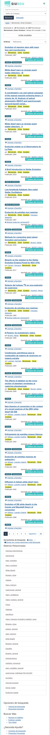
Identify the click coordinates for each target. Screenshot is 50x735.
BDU (7, 3)
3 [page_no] (13, 534)
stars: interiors (11, 634)
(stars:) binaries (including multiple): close (21, 619)
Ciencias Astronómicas (14, 551)
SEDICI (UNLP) (37, 57)
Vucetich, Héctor (37, 291)
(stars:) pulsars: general (14, 600)
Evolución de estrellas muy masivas (21, 212)
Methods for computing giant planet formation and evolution (21, 238)
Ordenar (7, 42)
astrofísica (9, 614)
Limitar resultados (25, 35)
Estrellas (9, 649)
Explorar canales (14, 720)
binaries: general (12, 653)
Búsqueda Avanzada (16, 709)
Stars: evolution (11, 565)
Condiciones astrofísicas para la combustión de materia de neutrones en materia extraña (23, 355)
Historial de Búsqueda (16, 707)
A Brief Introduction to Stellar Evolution (23, 169)
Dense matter (11, 688)
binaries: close (11, 575)
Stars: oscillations (12, 595)
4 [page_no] (17, 534)
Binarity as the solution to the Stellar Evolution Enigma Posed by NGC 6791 (22, 261)
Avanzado (20, 18)
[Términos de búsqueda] (25, 10)
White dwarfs (10, 570)
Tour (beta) (12, 722)
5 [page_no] (21, 534)
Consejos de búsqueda (17, 731)
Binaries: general (12, 644)
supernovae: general (13, 590)
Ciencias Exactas (12, 683)
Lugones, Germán (14, 361)
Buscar (8, 18)
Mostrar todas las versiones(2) (17, 222)
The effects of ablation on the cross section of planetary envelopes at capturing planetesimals (21, 383)
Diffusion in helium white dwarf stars (21, 482)
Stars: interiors (11, 585)
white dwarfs (10, 639)
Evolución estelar (12, 693)
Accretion (9, 678)
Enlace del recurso (34, 60)
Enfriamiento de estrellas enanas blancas (24, 434)
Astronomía (10, 556)
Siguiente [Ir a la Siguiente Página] (33, 534)
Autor (7, 23)
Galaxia (8, 580)
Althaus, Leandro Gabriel (17, 414)
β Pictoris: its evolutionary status (20, 333)
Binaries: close (11, 624)
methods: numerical (13, 663)
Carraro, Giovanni (14, 265)
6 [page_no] (25, 534)
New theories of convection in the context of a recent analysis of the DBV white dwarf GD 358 (24, 409)
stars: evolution (11, 561)
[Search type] (25, 14)
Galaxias (9, 609)
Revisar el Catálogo (15, 718)
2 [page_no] (9, 534)
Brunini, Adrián (36, 243)
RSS (30, 540)
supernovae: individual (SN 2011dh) (19, 673)
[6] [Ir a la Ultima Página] (41, 534)
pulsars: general (12, 629)
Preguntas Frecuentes (16, 733)
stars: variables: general (14, 668)
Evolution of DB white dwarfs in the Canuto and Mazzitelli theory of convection (21, 507)
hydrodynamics (11, 658)
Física (8, 605)
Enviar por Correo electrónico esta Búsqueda (22, 542)
